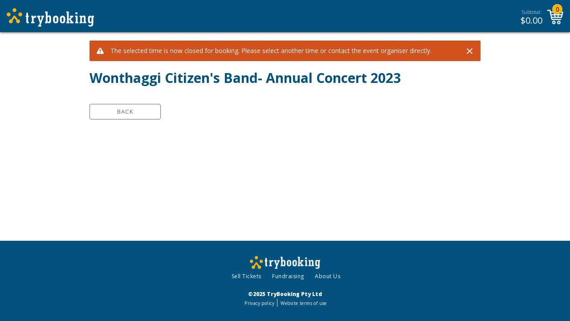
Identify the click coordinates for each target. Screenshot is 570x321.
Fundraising (288, 276)
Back (125, 111)
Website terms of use (303, 303)
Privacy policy (259, 303)
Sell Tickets (246, 276)
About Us (327, 276)
